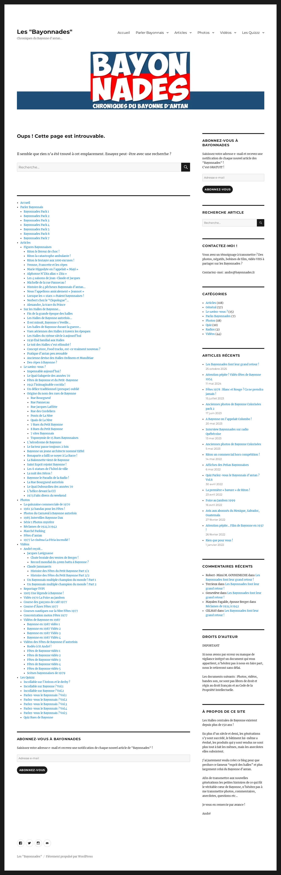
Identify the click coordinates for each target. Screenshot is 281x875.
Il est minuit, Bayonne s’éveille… (48, 322)
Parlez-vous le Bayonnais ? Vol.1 (45, 695)
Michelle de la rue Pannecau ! (46, 282)
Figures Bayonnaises (38, 247)
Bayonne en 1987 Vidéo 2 (44, 629)
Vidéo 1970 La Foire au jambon (44, 597)
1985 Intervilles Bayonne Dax (43, 518)
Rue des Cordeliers (43, 411)
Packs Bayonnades (218, 316)
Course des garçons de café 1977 (45, 602)
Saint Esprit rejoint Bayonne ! (47, 464)
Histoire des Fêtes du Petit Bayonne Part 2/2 (60, 575)
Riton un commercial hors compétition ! (233, 454)
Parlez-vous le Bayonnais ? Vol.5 (45, 713)
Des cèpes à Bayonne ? (42, 362)
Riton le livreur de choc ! (43, 251)
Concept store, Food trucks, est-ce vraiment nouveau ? (63, 349)
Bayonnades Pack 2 (36, 216)
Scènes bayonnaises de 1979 (46, 673)
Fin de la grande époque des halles (50, 313)
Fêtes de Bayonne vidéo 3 (43, 660)
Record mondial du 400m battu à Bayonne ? (60, 562)
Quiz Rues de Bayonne (38, 717)
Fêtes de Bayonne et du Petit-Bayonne (52, 380)
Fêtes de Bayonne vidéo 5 (44, 668)
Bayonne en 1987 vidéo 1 (43, 624)
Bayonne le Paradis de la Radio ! (48, 478)
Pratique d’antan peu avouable (47, 353)
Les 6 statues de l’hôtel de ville (47, 469)
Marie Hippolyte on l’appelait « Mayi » (52, 269)
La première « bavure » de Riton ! (228, 490)
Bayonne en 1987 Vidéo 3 (43, 633)
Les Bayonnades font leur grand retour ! (232, 364)
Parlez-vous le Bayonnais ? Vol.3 (45, 704)
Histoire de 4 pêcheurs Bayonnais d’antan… (56, 287)
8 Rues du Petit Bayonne (47, 429)
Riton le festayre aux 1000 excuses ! (50, 260)
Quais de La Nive (41, 420)
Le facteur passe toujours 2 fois (48, 447)
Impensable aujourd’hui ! (44, 371)
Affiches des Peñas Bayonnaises (227, 465)
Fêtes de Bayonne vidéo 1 (43, 651)
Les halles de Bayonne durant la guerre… (54, 327)
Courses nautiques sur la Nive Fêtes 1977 (51, 611)
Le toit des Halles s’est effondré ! (49, 345)
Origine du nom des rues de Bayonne (51, 393)
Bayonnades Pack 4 (36, 225)
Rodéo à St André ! (39, 646)
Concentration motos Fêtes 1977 (45, 615)
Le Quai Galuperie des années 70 (48, 376)
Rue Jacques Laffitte (44, 407)
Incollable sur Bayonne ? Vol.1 (43, 686)
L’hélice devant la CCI (41, 491)
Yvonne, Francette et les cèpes (47, 265)
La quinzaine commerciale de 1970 (47, 504)
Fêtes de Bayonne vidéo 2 (44, 655)
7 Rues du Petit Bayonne (47, 424)
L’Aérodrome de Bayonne (44, 442)
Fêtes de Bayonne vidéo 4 (44, 664)
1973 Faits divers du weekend (46, 495)
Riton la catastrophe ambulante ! (49, 256)
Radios (210, 329)
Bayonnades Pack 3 (36, 220)
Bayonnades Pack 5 (36, 229)
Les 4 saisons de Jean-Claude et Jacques (53, 278)
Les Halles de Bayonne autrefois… (49, 318)
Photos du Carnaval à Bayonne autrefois (50, 513)
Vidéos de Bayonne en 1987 (42, 620)
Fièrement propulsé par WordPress (69, 856)
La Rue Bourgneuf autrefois (45, 482)
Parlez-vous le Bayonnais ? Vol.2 (45, 700)
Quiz (209, 325)
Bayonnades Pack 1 (36, 211)
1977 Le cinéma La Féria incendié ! (47, 540)
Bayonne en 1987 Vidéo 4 (44, 637)
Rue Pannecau (40, 402)
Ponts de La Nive (42, 416)
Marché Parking (34, 531)
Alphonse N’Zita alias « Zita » (47, 274)
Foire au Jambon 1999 (220, 500)
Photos (203, 33)
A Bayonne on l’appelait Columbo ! (229, 419)
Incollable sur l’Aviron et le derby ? (47, 682)
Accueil (124, 33)
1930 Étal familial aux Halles (45, 340)
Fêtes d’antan (33, 535)
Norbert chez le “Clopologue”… (48, 300)
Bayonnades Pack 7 (36, 238)
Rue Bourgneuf (41, 398)
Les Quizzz (251, 33)
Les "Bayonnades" (44, 31)
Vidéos (226, 33)
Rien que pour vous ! (219, 540)
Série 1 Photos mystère (39, 522)
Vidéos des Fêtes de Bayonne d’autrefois (51, 642)
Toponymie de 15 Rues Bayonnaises (54, 438)
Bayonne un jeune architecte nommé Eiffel (55, 451)
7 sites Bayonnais (42, 433)
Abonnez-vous (32, 770)
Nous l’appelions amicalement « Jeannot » (55, 291)
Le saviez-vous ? (35, 367)
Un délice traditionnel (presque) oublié (53, 389)
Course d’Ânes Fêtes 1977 (41, 606)
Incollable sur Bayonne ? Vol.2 (44, 691)
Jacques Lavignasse (40, 553)
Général (211, 307)
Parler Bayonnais (150, 33)
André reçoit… (33, 549)
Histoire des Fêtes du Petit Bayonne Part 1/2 (60, 571)
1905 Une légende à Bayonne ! (44, 593)
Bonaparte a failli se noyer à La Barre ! (52, 455)
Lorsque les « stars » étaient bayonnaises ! (55, 296)
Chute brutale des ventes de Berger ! (55, 558)
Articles (180, 33)
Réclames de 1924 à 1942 (40, 526)
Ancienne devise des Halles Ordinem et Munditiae (60, 358)
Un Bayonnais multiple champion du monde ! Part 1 (61, 580)
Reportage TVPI (34, 589)
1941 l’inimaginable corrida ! (46, 384)
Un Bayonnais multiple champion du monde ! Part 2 (61, 584)
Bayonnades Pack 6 (37, 234)
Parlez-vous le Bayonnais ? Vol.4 (45, 708)
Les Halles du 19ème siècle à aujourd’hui (54, 336)
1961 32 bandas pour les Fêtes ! (44, 509)
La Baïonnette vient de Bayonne (48, 460)
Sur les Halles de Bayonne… (42, 309)
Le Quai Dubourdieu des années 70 (50, 487)
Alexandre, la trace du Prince (46, 305)
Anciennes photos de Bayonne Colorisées (233, 444)
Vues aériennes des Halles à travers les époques (58, 331)
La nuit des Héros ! (39, 473)
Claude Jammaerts (39, 566)
